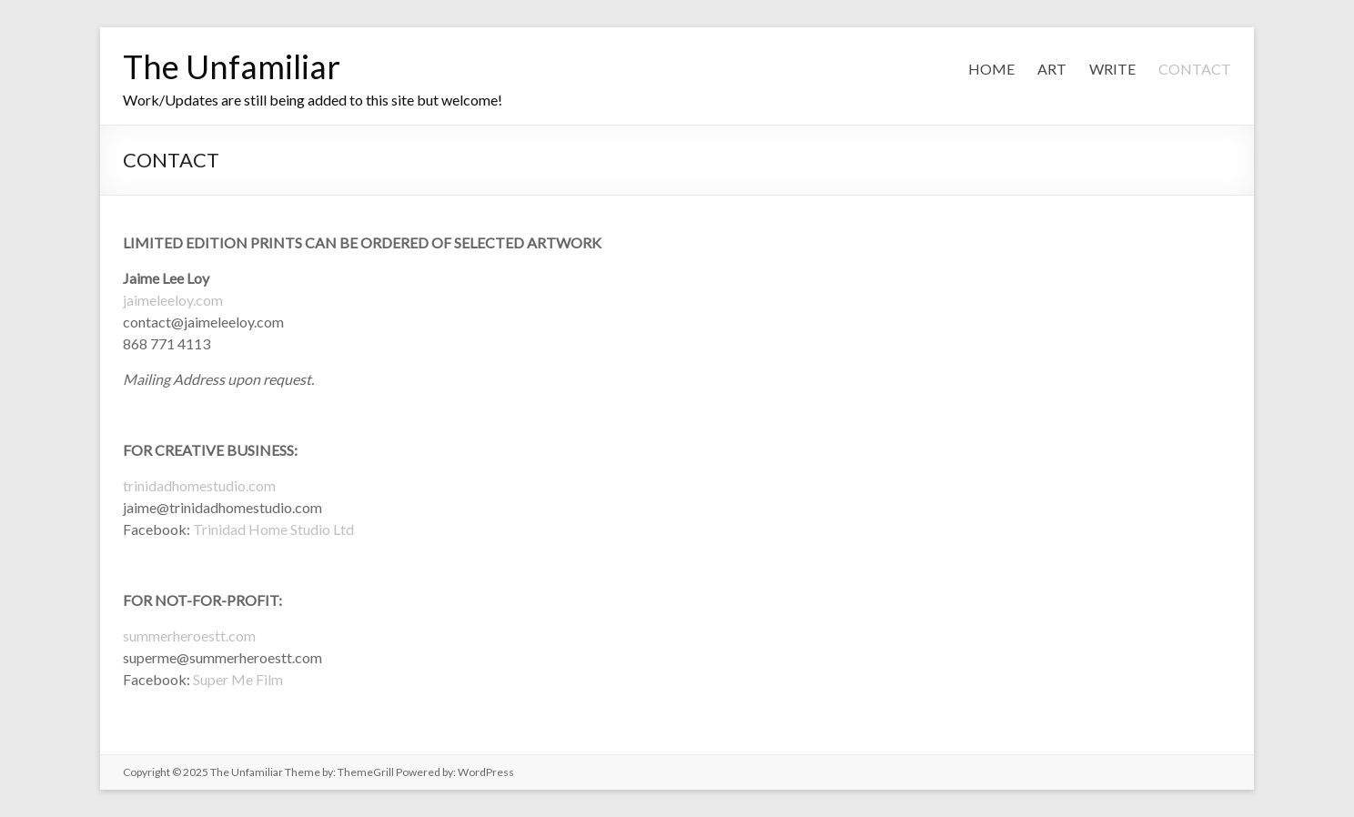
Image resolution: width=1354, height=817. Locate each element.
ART (1051, 68)
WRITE (1112, 68)
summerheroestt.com (189, 635)
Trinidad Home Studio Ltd (272, 529)
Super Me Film (238, 679)
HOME (991, 68)
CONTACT (1194, 68)
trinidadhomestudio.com (199, 485)
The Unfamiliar (231, 66)
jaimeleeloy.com (173, 299)
